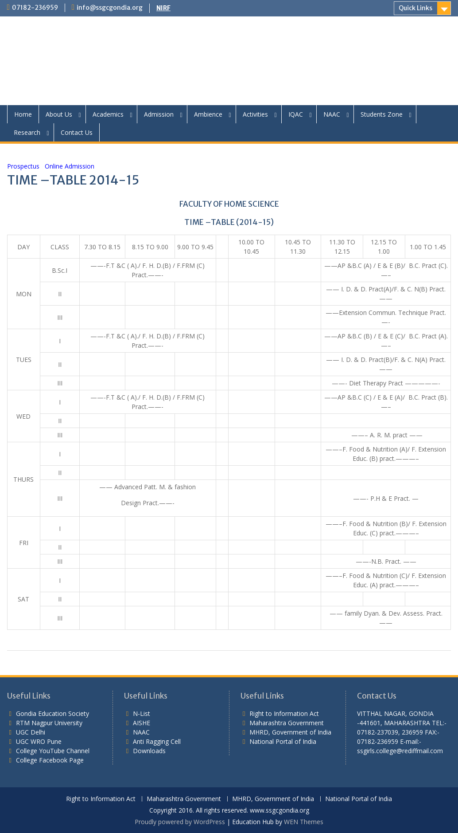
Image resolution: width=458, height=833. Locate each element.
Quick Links (415, 8)
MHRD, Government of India (290, 732)
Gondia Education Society (52, 713)
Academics (108, 114)
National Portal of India (282, 741)
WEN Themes (303, 821)
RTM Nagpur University (49, 723)
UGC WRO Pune (39, 741)
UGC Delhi (30, 732)
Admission (159, 114)
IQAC (295, 114)
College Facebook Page (50, 760)
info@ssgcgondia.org (110, 8)
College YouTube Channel (52, 751)
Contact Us (77, 132)
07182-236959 (35, 8)
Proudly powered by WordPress (180, 821)
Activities (255, 114)
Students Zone (382, 114)
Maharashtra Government (286, 723)
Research (27, 132)
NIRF (163, 8)
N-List (141, 713)
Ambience (208, 114)
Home (23, 114)
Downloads (149, 751)
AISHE (141, 723)
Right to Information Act (284, 713)
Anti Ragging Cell (157, 741)
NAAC (331, 114)
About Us (59, 114)
